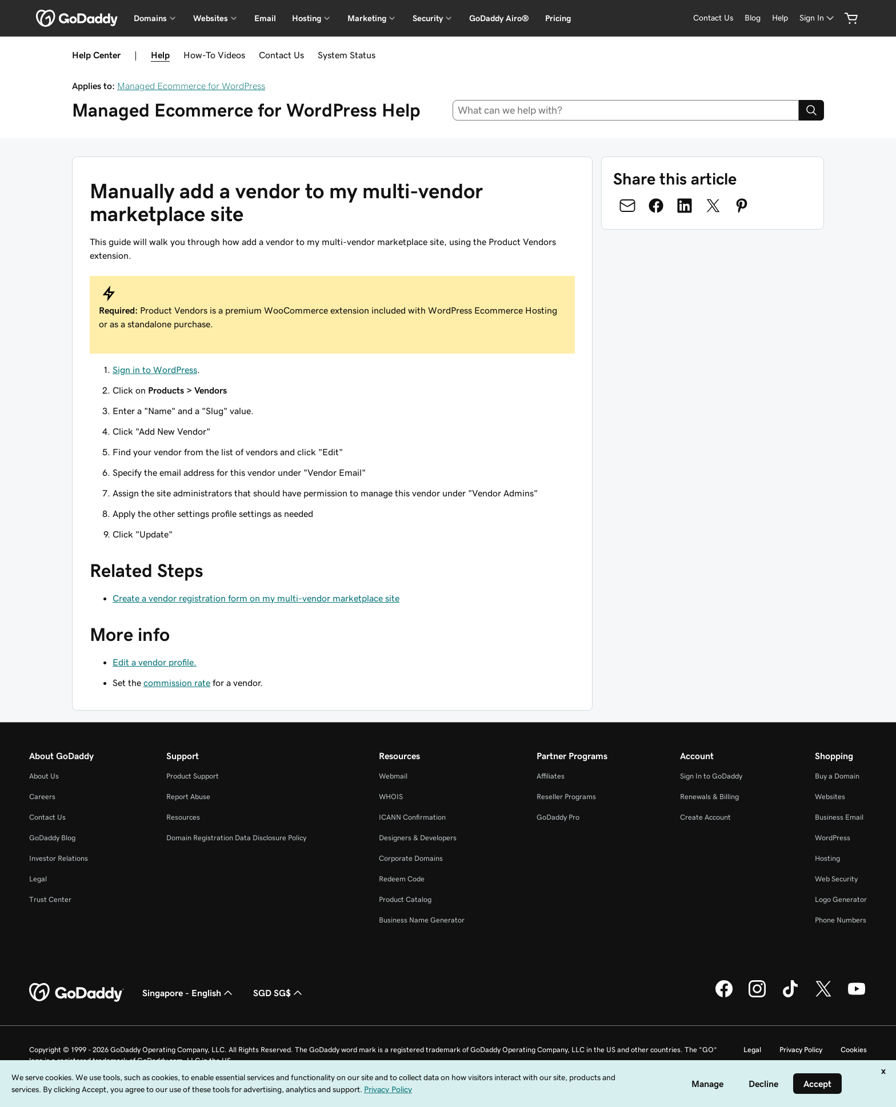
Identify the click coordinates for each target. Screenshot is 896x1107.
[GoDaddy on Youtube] (856, 995)
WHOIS (391, 796)
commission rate (176, 682)
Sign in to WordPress (155, 369)
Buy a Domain (837, 776)
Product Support (192, 776)
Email (265, 18)
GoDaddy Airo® (499, 18)
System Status (346, 54)
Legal (38, 879)
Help (160, 54)
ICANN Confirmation (412, 817)
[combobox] (626, 110)
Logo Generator (841, 899)
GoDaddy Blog (52, 837)
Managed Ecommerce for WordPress (191, 85)
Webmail (393, 776)
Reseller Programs (566, 796)
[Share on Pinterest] (741, 206)
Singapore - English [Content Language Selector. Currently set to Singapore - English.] (188, 993)
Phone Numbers (840, 920)
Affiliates (551, 776)
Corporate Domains (411, 858)
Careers (42, 796)
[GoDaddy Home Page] (76, 992)
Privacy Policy (800, 1049)
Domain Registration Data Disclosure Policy (236, 837)
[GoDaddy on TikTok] (790, 995)
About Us (44, 776)
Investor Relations (58, 858)
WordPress (832, 837)
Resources (183, 817)
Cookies (854, 1049)
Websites (830, 796)
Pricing (558, 18)
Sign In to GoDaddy (711, 776)
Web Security (836, 879)
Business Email (839, 817)
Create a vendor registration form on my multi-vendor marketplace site (256, 598)
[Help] (780, 18)
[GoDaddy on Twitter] (823, 995)
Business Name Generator (422, 920)
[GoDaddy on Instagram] (757, 995)
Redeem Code (402, 879)
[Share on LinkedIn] (684, 206)
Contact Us (281, 54)
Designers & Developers (418, 837)
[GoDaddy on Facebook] (724, 995)
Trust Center (50, 899)
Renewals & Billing (709, 796)
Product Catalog (405, 899)
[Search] (811, 110)
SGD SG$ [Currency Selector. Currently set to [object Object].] (279, 993)
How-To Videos (214, 54)
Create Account (705, 817)
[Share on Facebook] (656, 206)
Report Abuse (188, 796)
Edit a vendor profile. (155, 662)
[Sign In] (818, 18)
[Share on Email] (627, 206)
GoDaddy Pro (558, 817)
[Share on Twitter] (713, 206)
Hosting (827, 858)
